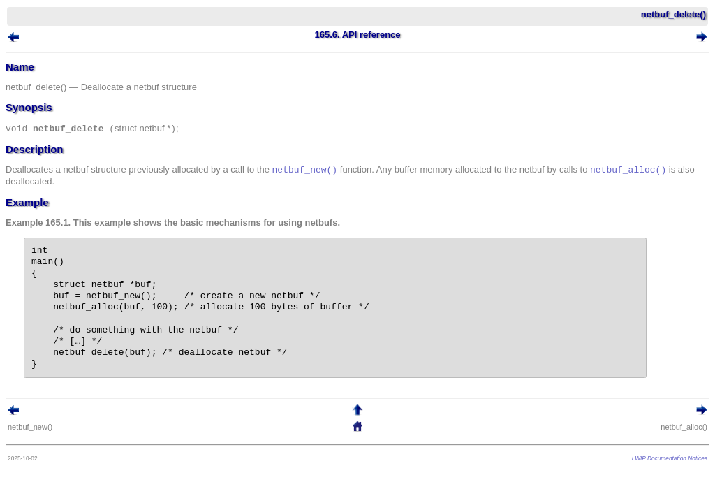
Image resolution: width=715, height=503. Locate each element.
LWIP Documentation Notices (669, 458)
